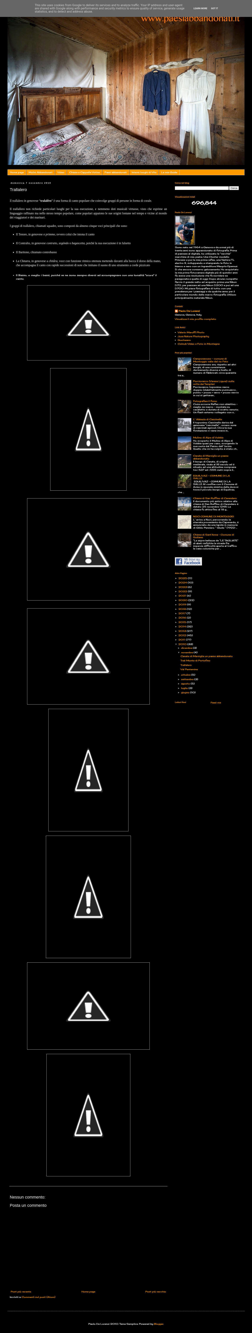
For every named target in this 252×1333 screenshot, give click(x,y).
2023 (183, 587)
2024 (183, 582)
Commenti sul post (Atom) (38, 1297)
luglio (185, 688)
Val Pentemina (189, 669)
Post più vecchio (155, 1291)
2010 (182, 644)
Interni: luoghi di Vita (144, 172)
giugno (185, 692)
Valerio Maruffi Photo (191, 332)
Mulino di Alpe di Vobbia (208, 437)
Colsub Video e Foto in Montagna (198, 343)
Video (60, 172)
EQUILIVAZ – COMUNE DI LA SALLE (211, 477)
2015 (182, 622)
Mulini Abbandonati (40, 172)
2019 (182, 604)
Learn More (200, 8)
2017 (182, 613)
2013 (182, 631)
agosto (186, 683)
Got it (214, 8)
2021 (182, 595)
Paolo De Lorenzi (189, 311)
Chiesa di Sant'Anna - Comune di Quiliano (213, 536)
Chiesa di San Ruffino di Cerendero (215, 498)
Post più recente (21, 1291)
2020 (183, 600)
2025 (183, 578)
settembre (187, 679)
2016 (182, 617)
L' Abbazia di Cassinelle (207, 419)
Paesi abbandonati (116, 172)
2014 (182, 626)
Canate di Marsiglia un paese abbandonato (210, 457)
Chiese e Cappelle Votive (84, 172)
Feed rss (215, 702)
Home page (17, 172)
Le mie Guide (169, 172)
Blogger (158, 1323)
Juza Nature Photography (193, 336)
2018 (182, 609)
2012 (182, 635)
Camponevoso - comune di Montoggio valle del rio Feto (210, 360)
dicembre (187, 647)
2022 (183, 591)
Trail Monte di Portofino (195, 660)
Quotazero (184, 340)
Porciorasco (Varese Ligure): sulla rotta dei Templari (213, 382)
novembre (187, 652)
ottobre (186, 674)
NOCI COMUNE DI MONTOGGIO (213, 516)
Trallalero (186, 665)
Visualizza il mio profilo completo (195, 319)
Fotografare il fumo (205, 401)
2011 (182, 639)
